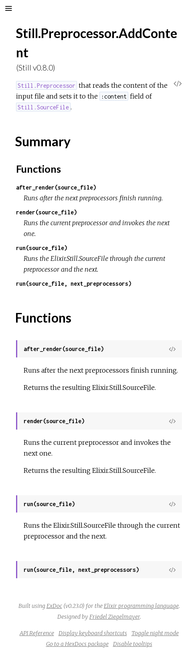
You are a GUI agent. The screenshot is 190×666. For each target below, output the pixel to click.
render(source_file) (46, 212)
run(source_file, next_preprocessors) (73, 283)
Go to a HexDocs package (77, 644)
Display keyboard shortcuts (93, 633)
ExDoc (54, 605)
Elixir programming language (141, 605)
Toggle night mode (155, 633)
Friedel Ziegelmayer (114, 616)
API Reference (37, 633)
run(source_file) (41, 247)
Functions (38, 169)
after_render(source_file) (56, 187)
